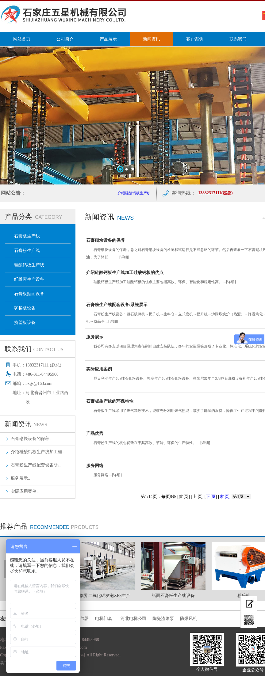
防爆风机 (188, 618)
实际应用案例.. (25, 491)
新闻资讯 (151, 39)
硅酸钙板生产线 (29, 265)
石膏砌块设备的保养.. (31, 438)
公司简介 (65, 39)
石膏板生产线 (27, 236)
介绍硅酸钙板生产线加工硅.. (37, 452)
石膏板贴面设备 (29, 293)
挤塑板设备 (25, 322)
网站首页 (21, 39)
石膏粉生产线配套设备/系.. (36, 465)
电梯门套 (104, 618)
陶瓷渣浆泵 (163, 618)
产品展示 (108, 39)
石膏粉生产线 (27, 250)
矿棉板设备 (25, 308)
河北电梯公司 (133, 618)
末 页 (224, 496)
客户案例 (194, 39)
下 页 (211, 496)
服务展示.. (20, 478)
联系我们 (238, 39)
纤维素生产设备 (29, 279)
